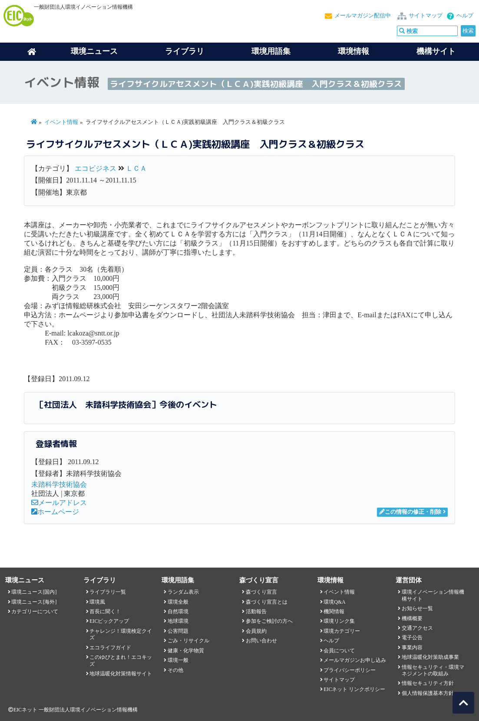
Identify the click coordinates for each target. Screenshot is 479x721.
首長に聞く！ (105, 611)
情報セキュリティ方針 (428, 683)
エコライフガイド (110, 648)
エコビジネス (95, 168)
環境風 (97, 602)
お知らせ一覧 (417, 608)
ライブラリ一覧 (107, 592)
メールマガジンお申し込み (355, 660)
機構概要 (412, 618)
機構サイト (436, 51)
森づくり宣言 (261, 592)
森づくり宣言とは (266, 602)
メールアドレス (59, 502)
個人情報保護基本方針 (428, 693)
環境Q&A (334, 602)
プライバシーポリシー (350, 670)
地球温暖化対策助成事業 (430, 657)
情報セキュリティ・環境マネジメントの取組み (433, 670)
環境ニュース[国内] (33, 592)
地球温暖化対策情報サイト (120, 674)
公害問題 (178, 631)
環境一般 (178, 660)
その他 (175, 670)
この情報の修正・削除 (410, 512)
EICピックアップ (109, 621)
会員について (339, 651)
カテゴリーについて (34, 611)
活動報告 (256, 611)
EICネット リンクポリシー (354, 689)
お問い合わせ (261, 641)
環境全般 (178, 602)
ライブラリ (184, 51)
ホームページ (55, 511)
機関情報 (334, 611)
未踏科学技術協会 (59, 484)
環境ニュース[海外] (33, 602)
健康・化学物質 (186, 651)
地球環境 (178, 621)
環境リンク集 (339, 621)
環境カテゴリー (342, 631)
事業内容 (412, 648)
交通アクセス (417, 628)
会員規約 (256, 631)
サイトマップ (426, 16)
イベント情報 (61, 122)
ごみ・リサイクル (188, 641)
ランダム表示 (183, 592)
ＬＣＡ (136, 168)
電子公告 (412, 638)
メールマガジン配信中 (362, 16)
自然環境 (178, 611)
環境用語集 (271, 51)
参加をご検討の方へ (269, 621)
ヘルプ (464, 16)
